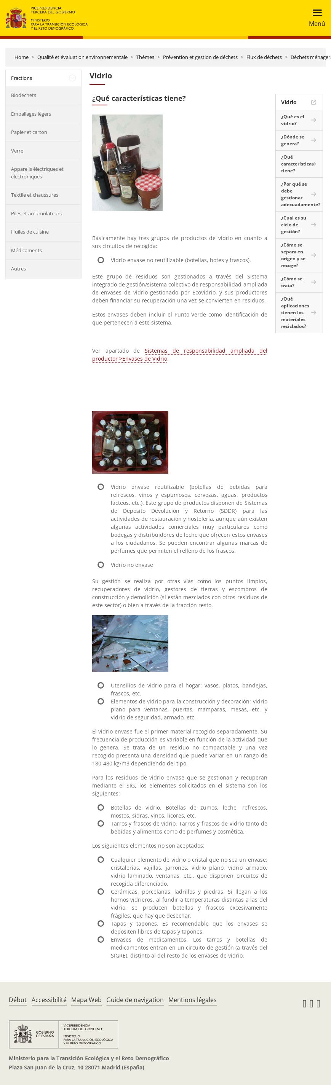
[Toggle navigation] (315, 18)
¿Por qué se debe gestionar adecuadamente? (300, 194)
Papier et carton (29, 132)
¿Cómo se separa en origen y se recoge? (293, 255)
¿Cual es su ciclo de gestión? (293, 225)
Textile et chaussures (34, 194)
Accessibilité (49, 1000)
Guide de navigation (135, 1000)
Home (21, 57)
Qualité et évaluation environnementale (82, 57)
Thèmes (145, 57)
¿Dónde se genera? (292, 140)
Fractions (21, 78)
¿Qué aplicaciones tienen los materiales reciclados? (295, 312)
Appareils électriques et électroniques (37, 172)
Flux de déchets (264, 57)
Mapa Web (86, 1000)
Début (18, 1000)
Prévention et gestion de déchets (200, 57)
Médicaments (26, 250)
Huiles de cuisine (30, 231)
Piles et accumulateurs (36, 213)
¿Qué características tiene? (297, 164)
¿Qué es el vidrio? (292, 120)
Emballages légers (31, 113)
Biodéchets (23, 95)
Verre (17, 150)
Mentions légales (192, 1000)
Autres (18, 268)
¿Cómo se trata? (291, 282)
